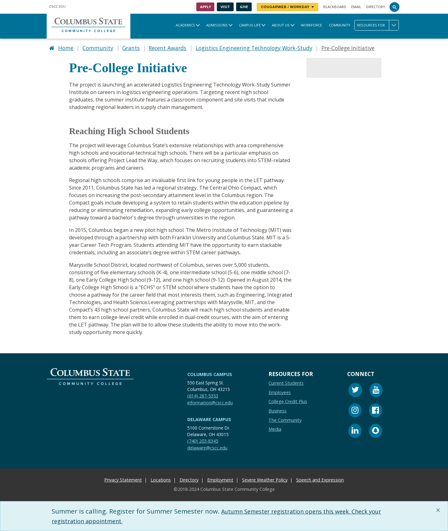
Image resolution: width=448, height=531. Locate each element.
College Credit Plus (287, 400)
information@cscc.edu (210, 401)
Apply (205, 6)
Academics (185, 25)
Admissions (217, 25)
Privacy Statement (123, 479)
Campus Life (250, 25)
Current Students (286, 382)
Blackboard (334, 6)
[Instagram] (355, 410)
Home (65, 47)
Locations (161, 479)
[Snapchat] (375, 430)
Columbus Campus (209, 373)
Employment (220, 479)
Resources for (378, 25)
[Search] (394, 7)
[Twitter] (355, 389)
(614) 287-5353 (202, 394)
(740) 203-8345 (202, 440)
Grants (131, 47)
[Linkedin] (355, 430)
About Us (281, 25)
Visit (225, 6)
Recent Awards (167, 47)
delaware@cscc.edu (207, 446)
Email (356, 6)
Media (274, 428)
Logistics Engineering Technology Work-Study (254, 47)
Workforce (311, 25)
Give (244, 6)
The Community (284, 419)
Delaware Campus (209, 418)
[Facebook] (375, 410)
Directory (375, 6)
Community (339, 25)
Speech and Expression (320, 479)
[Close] (439, 510)
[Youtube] (376, 389)
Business (277, 409)
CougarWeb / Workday (287, 7)
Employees (279, 391)
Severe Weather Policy (264, 479)
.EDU (57, 6)
